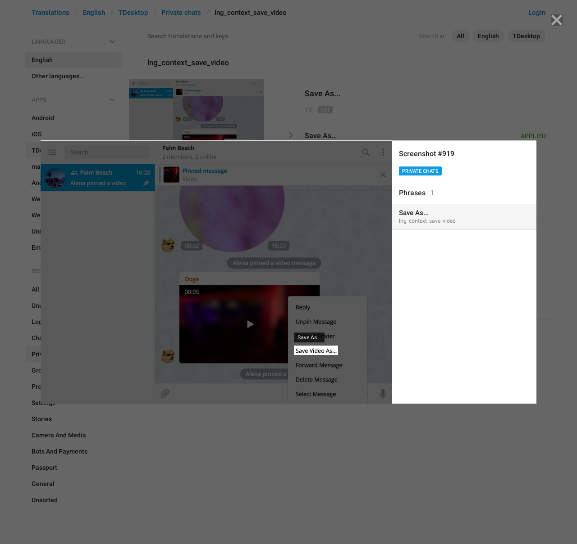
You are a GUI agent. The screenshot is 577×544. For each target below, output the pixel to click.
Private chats (420, 171)
